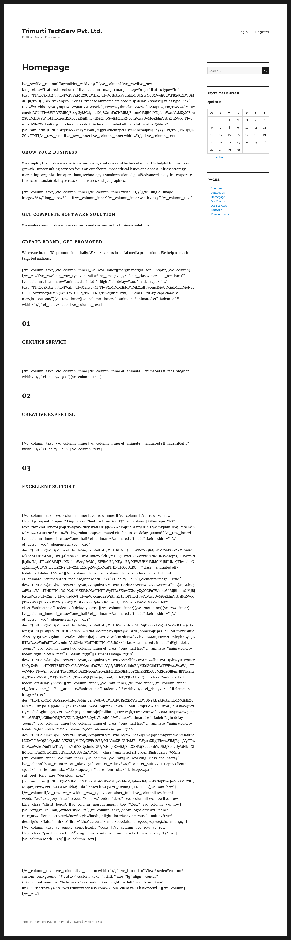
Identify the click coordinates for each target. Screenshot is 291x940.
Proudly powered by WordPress (81, 922)
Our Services (219, 206)
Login (242, 32)
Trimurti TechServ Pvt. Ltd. (62, 30)
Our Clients (218, 201)
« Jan (219, 157)
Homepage (218, 197)
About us (216, 188)
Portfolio (216, 210)
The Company (220, 214)
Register (261, 32)
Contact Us (218, 193)
